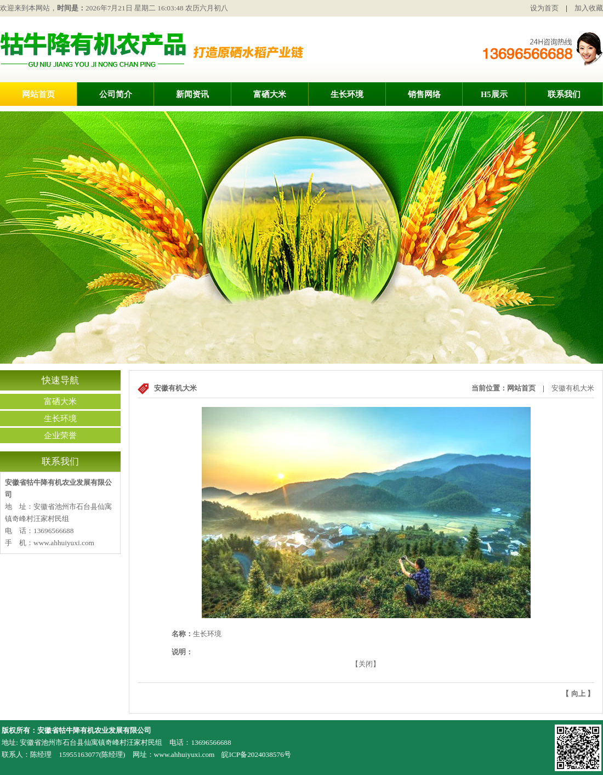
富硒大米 (269, 94)
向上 (578, 693)
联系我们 (564, 94)
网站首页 (38, 94)
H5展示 (494, 94)
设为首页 (544, 8)
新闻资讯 (192, 94)
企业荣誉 (60, 435)
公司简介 (115, 94)
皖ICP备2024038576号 (256, 754)
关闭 (366, 664)
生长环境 (347, 94)
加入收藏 (588, 8)
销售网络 (424, 94)
